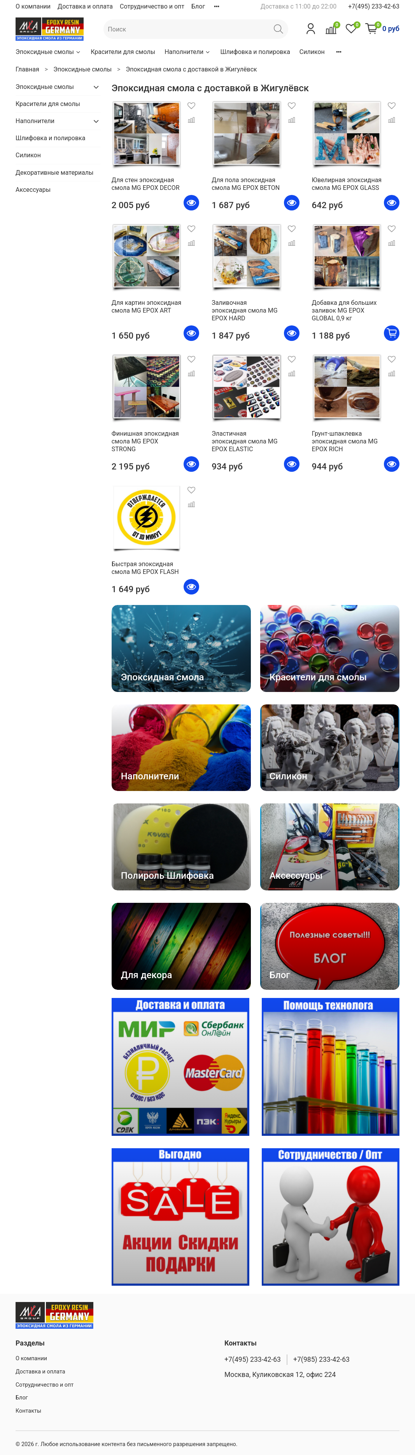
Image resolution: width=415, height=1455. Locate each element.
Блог (198, 6)
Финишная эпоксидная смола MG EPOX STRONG (145, 441)
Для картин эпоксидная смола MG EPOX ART (146, 306)
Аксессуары (33, 189)
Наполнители (188, 52)
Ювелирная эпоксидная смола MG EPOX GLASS (347, 183)
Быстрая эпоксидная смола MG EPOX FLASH (145, 567)
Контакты (28, 1411)
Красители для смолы (123, 52)
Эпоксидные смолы (48, 52)
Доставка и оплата (85, 6)
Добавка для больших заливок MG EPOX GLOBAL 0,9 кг (344, 310)
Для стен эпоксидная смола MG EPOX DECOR (146, 183)
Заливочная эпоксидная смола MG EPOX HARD (244, 310)
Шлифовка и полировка (255, 52)
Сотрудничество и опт (152, 6)
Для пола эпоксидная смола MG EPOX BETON (246, 183)
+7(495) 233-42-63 (373, 6)
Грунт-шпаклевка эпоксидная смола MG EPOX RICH (345, 441)
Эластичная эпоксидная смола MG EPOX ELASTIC (244, 441)
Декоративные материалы (54, 172)
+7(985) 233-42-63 (321, 1359)
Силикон (312, 52)
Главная (27, 69)
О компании (33, 6)
